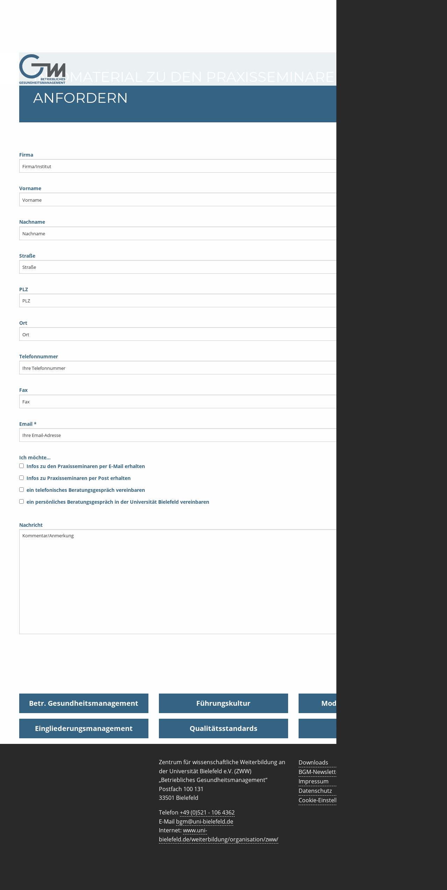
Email (223, 431)
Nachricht (223, 578)
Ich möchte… (223, 481)
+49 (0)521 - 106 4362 (207, 812)
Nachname (223, 229)
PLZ (223, 296)
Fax (223, 397)
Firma (223, 162)
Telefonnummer (223, 363)
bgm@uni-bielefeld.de (204, 821)
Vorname (223, 195)
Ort (223, 330)
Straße (223, 263)
